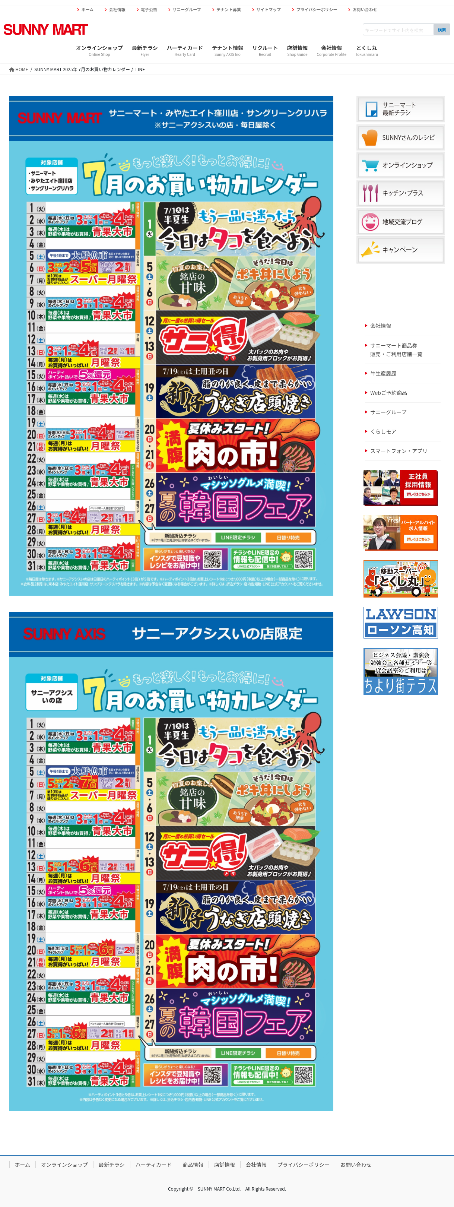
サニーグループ (186, 9)
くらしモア (383, 431)
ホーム (88, 9)
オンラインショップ (64, 1164)
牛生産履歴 (383, 373)
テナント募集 (228, 9)
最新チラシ (112, 1164)
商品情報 (192, 1164)
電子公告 (149, 9)
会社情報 (117, 9)
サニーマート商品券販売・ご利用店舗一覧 (396, 350)
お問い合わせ (365, 9)
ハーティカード (154, 1164)
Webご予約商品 (388, 392)
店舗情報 (224, 1164)
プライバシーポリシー (316, 9)
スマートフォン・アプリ (399, 450)
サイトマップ (268, 9)
